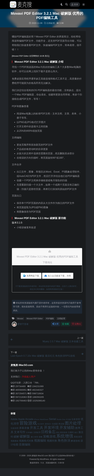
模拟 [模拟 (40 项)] (57, 432)
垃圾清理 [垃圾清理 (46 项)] (14, 428)
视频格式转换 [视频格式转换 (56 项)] (26, 440)
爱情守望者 (20, 324)
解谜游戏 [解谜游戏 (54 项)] (75, 440)
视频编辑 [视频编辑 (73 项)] (40, 440)
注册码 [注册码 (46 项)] (71, 432)
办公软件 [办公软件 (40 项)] (40, 424)
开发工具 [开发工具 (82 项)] (36, 427)
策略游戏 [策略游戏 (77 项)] (49, 436)
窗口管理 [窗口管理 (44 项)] (34, 437)
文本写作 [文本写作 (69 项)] (19, 431)
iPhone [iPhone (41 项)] (36, 419)
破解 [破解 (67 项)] (16, 436)
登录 (74, 4)
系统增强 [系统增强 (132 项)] (64, 435)
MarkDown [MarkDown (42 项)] (44, 419)
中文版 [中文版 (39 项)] (68, 419)
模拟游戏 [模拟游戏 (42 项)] (63, 432)
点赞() (76, 324)
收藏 (65, 324)
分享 (55, 324)
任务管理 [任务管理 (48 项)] (75, 419)
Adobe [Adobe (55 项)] (14, 419)
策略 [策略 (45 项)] (40, 437)
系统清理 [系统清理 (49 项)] (78, 436)
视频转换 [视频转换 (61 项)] (52, 440)
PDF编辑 (50, 318)
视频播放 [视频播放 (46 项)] (14, 441)
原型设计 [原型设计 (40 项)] (48, 424)
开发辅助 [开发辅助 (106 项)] (66, 427)
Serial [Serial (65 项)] (52, 418)
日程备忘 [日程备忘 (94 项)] (48, 432)
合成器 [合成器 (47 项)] (55, 424)
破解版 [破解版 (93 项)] (25, 436)
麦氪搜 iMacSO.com (40, 455)
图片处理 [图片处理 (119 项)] (73, 423)
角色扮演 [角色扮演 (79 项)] (64, 440)
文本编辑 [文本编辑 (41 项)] (29, 432)
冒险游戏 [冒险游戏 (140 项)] (28, 422)
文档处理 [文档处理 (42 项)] (37, 432)
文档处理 (51, 23)
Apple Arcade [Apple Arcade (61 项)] (25, 419)
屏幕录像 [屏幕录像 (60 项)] (24, 427)
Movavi (20, 318)
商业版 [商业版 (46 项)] (61, 424)
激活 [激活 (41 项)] (76, 432)
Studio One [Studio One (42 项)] (61, 419)
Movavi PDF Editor (35, 318)
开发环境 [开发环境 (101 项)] (51, 427)
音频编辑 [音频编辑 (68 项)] (24, 444)
